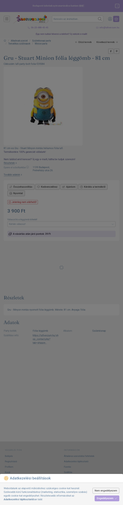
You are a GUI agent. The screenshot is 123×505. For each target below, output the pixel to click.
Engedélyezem (107, 498)
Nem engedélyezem (106, 490)
